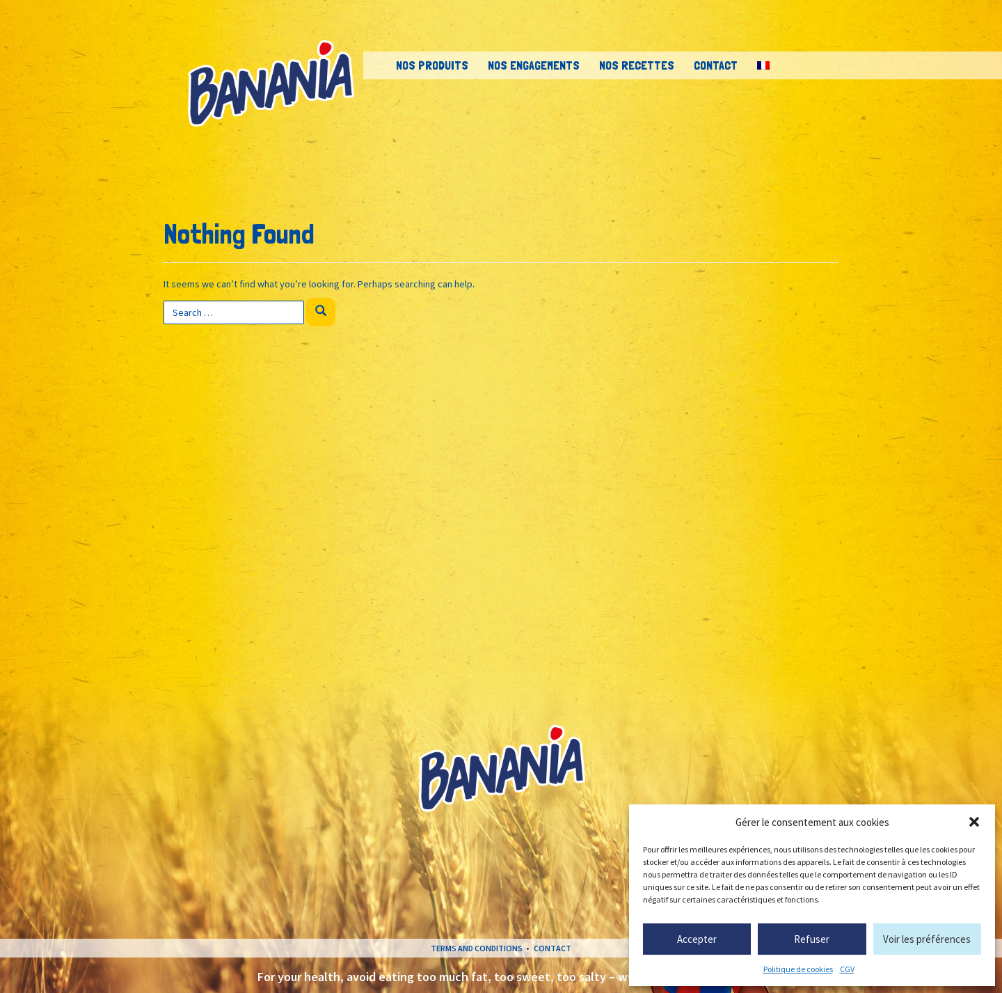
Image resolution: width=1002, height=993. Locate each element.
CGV (847, 969)
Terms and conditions (477, 948)
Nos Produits (432, 65)
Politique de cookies (798, 969)
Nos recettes (636, 65)
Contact (716, 65)
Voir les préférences (927, 939)
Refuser (811, 939)
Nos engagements (534, 65)
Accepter (697, 939)
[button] (974, 822)
